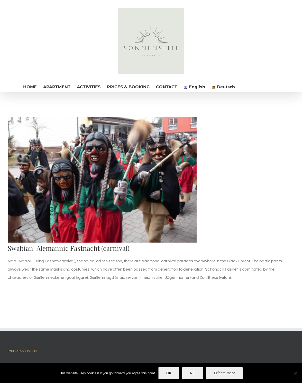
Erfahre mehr (224, 373)
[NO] (295, 373)
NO (192, 373)
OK (168, 373)
